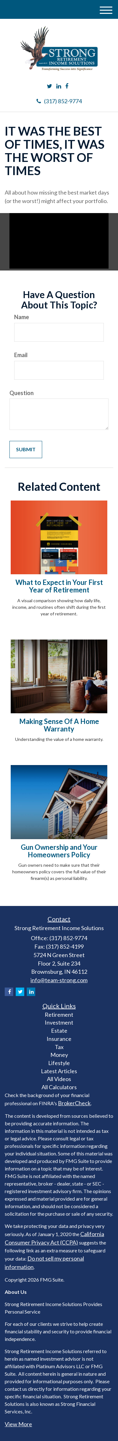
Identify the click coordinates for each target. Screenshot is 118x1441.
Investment (59, 1022)
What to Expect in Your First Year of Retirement (59, 586)
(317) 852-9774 (59, 101)
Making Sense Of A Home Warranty (59, 725)
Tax (59, 1046)
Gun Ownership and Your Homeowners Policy (59, 851)
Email (21, 354)
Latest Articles (59, 1071)
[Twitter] (49, 86)
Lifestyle (59, 1062)
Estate (59, 1030)
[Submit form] (25, 449)
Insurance (59, 1038)
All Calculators (59, 1087)
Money (59, 1054)
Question (21, 392)
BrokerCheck (74, 1103)
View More (18, 1424)
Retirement (59, 1014)
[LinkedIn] (58, 86)
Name (21, 316)
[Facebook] (66, 86)
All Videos (59, 1078)
